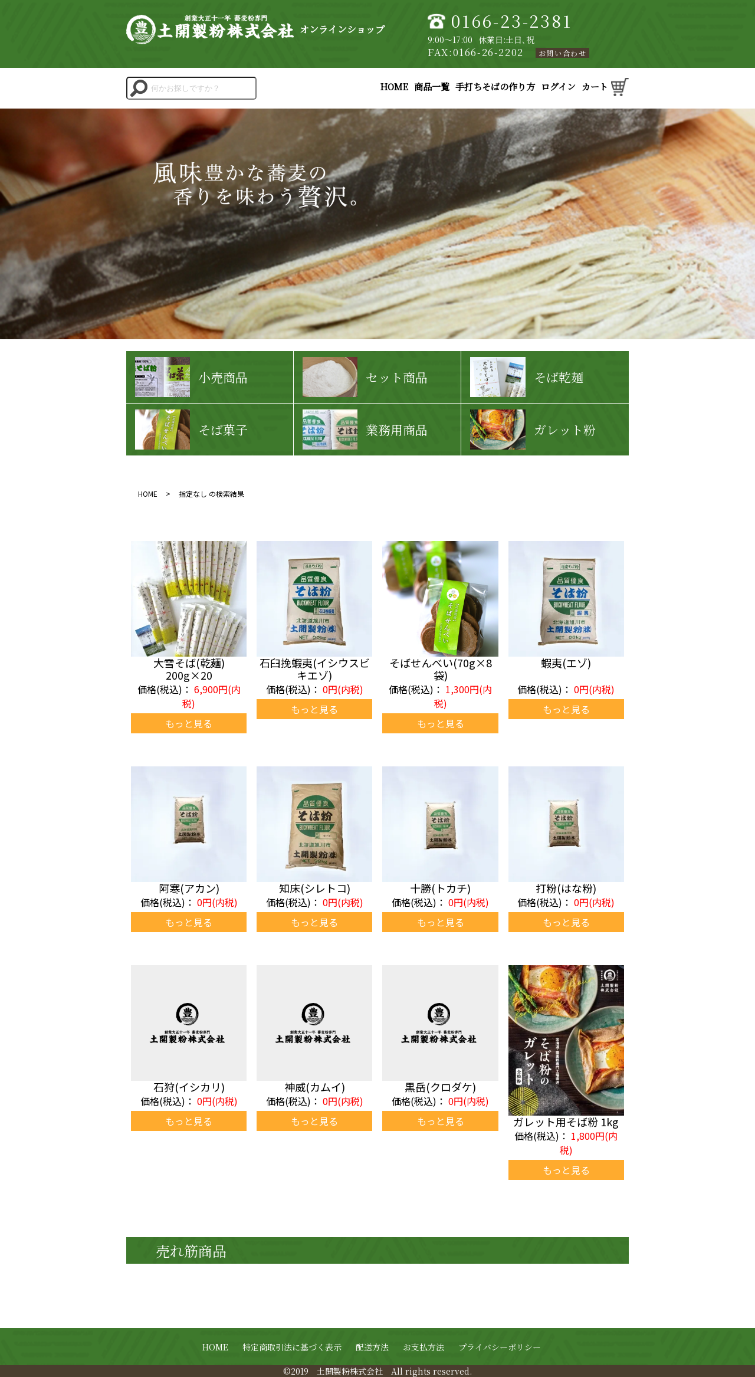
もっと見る (188, 723)
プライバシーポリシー (499, 1347)
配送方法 (372, 1347)
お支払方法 (423, 1347)
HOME (215, 1347)
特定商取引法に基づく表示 (292, 1347)
